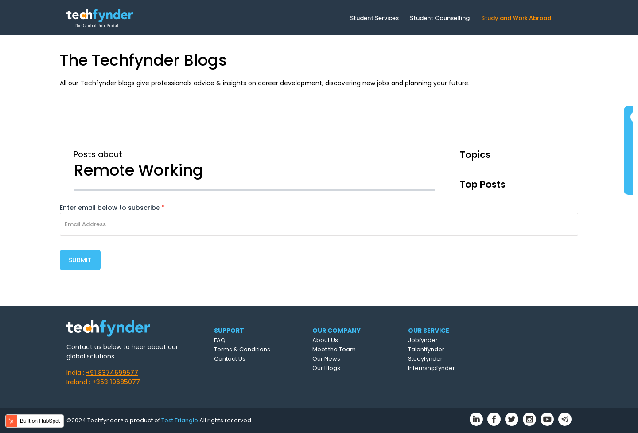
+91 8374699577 (112, 372)
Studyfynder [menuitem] (425, 358)
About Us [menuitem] (325, 340)
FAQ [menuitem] (220, 340)
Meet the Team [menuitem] (334, 349)
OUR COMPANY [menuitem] (336, 330)
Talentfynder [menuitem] (426, 349)
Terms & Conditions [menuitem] (242, 349)
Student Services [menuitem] (374, 18)
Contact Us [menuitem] (229, 358)
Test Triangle (179, 420)
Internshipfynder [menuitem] (431, 368)
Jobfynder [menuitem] (423, 340)
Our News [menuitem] (326, 358)
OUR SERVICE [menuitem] (428, 330)
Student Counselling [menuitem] (440, 18)
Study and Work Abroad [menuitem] (516, 18)
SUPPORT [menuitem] (229, 330)
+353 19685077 (116, 382)
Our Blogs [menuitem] (326, 368)
